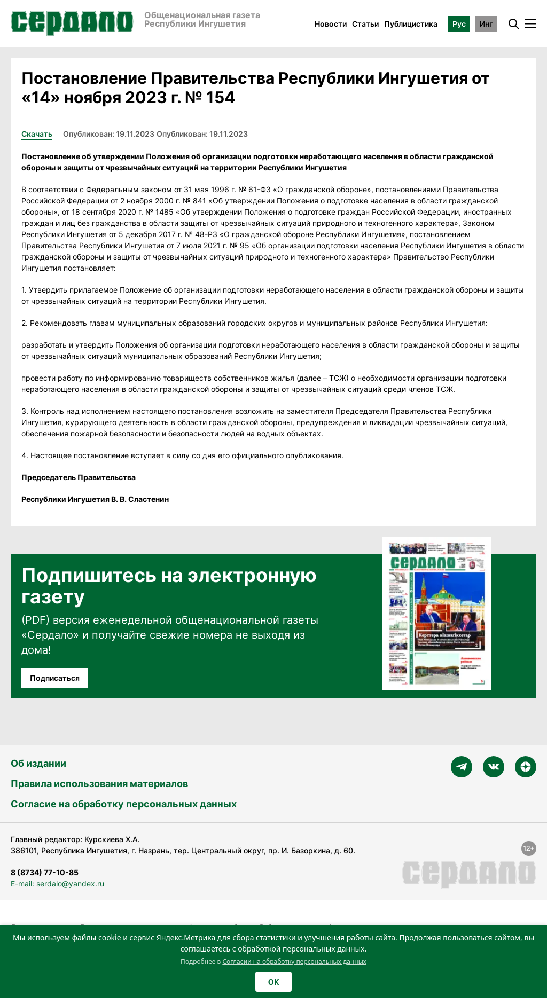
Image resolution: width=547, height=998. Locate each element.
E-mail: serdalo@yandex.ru (57, 883)
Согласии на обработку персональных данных (294, 961)
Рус (459, 23)
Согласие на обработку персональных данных (124, 804)
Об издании (38, 763)
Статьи (365, 23)
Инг (486, 23)
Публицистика (410, 23)
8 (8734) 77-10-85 (45, 872)
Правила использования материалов (99, 783)
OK (273, 982)
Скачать (36, 133)
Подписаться (55, 677)
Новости (331, 23)
